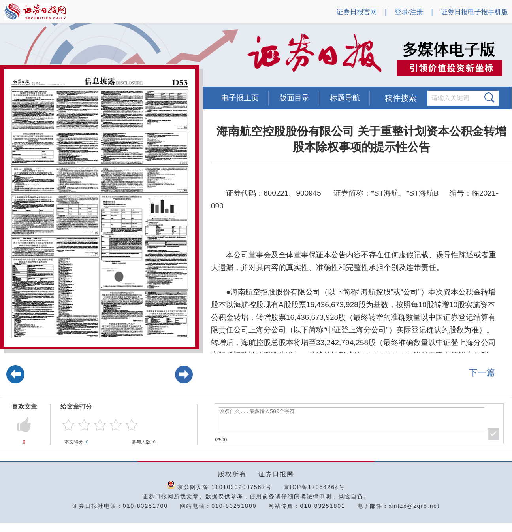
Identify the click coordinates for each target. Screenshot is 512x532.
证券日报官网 (357, 12)
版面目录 (294, 98)
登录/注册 (409, 12)
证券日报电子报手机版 (474, 12)
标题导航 (345, 98)
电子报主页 (240, 98)
